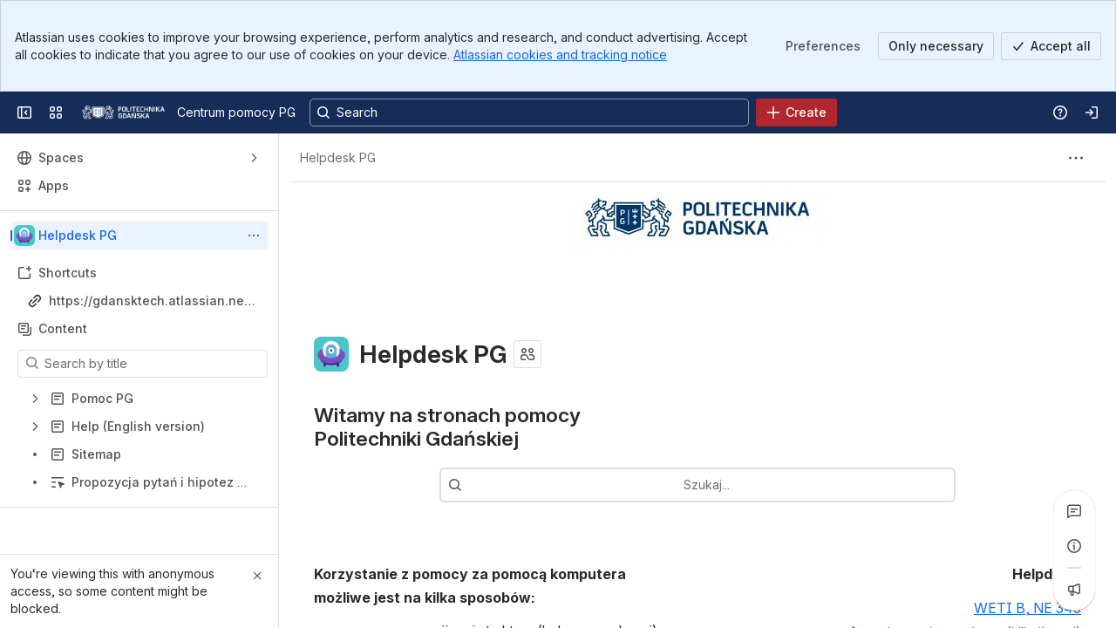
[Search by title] (153, 364)
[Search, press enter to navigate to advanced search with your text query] (529, 112)
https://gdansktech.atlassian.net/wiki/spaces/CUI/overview (151, 301)
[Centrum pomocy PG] (123, 112)
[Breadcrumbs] (338, 158)
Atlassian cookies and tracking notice (560, 54)
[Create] (796, 112)
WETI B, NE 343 (1027, 609)
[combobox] (723, 484)
